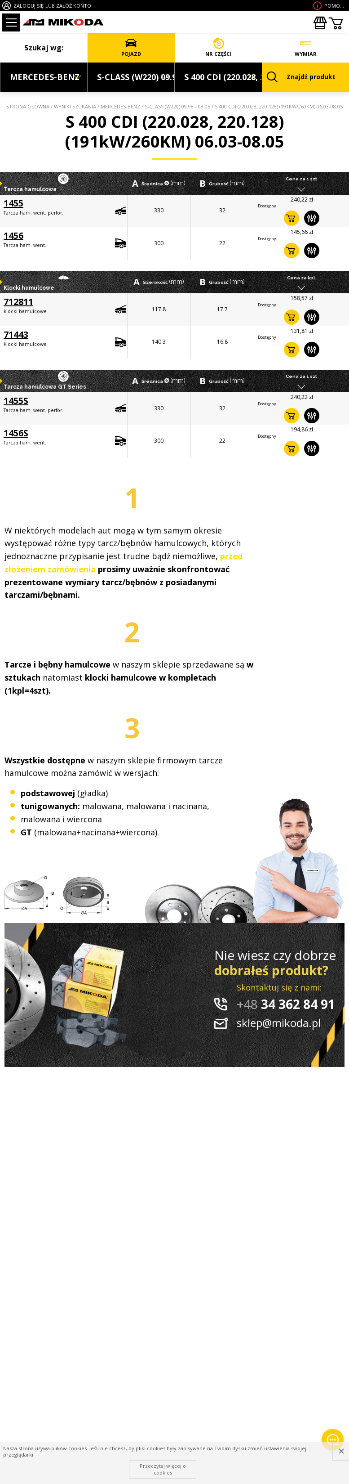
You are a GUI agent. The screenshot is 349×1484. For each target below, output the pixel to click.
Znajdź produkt (301, 77)
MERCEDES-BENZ (120, 106)
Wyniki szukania (75, 106)
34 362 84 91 (286, 1004)
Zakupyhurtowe (320, 23)
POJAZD (131, 47)
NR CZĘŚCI (218, 47)
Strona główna (27, 106)
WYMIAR (305, 47)
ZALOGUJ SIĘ (28, 5)
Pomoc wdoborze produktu (335, 5)
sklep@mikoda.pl (279, 1022)
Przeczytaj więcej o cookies (163, 1468)
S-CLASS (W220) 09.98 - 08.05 (177, 106)
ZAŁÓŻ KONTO (73, 5)
